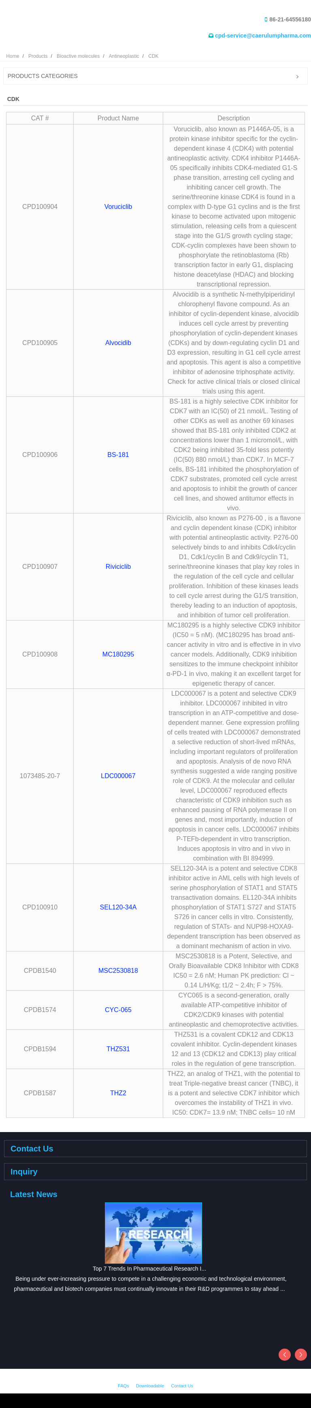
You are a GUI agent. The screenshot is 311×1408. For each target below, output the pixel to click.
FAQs (123, 1385)
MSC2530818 (118, 970)
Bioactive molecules (78, 56)
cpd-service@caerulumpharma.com (263, 35)
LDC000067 (118, 775)
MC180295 (118, 654)
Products (37, 56)
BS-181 (118, 454)
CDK (153, 56)
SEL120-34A (118, 907)
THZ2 (118, 1093)
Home (12, 56)
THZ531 (118, 1049)
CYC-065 (118, 1009)
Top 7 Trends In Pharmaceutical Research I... (149, 1268)
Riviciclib (118, 566)
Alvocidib (118, 342)
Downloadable (150, 1385)
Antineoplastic (124, 56)
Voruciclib (118, 206)
